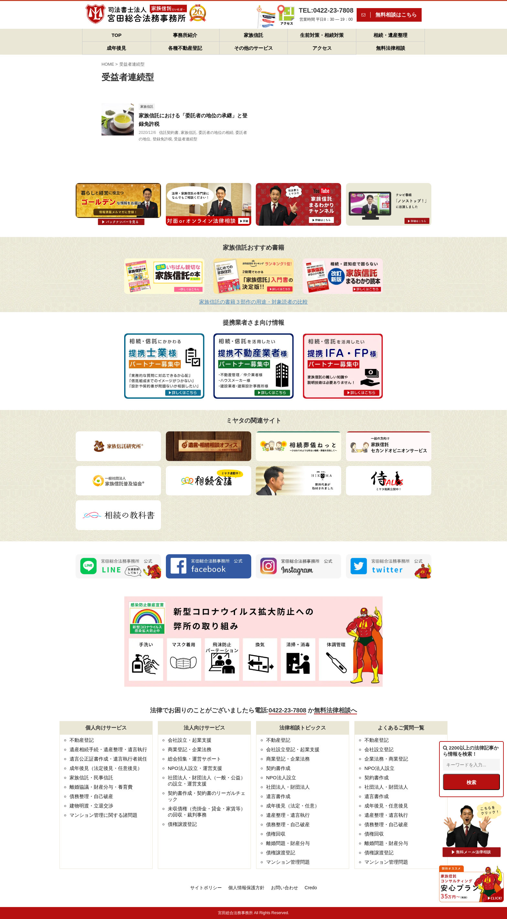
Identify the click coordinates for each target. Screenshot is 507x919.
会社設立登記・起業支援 (292, 749)
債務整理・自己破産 (91, 796)
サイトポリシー (206, 887)
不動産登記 (82, 740)
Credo (311, 887)
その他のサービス (253, 48)
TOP (117, 35)
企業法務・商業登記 (386, 759)
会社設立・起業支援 (189, 740)
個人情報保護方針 (246, 887)
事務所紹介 (185, 35)
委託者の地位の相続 (216, 132)
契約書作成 (278, 768)
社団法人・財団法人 (288, 787)
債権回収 (276, 834)
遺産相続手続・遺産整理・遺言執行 (108, 749)
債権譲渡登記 (182, 824)
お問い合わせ (284, 887)
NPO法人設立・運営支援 (195, 768)
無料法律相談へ (335, 710)
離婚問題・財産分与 (288, 843)
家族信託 (253, 35)
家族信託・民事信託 (91, 777)
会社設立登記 (379, 749)
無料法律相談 (390, 48)
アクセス (322, 48)
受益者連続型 (185, 139)
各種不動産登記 (185, 48)
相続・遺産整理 (390, 35)
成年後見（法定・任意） (292, 805)
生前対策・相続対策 (322, 35)
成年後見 (116, 48)
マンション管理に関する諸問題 (103, 815)
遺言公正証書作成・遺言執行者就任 (108, 759)
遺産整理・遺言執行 (288, 815)
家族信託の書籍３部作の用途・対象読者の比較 (253, 302)
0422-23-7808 (287, 710)
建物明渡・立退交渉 (91, 805)
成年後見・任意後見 (386, 805)
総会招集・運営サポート (194, 759)
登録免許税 (162, 139)
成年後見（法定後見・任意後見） (106, 768)
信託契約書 (168, 132)
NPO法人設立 (281, 777)
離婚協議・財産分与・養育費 (101, 787)
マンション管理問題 (288, 862)
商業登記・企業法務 (189, 749)
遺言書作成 (278, 796)
